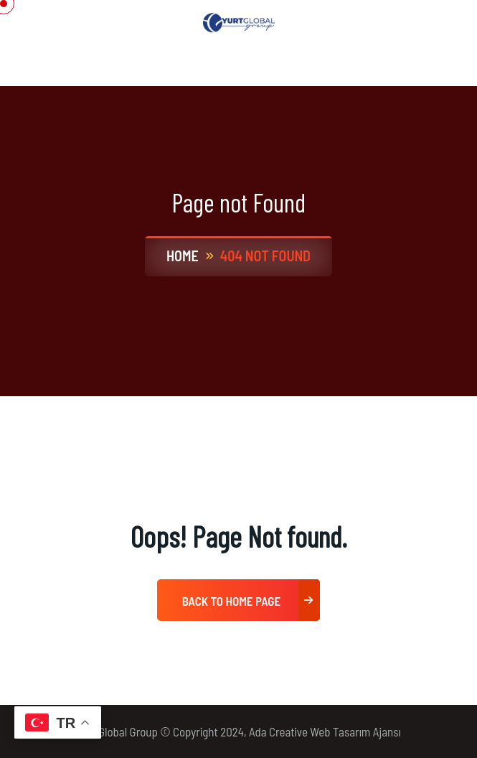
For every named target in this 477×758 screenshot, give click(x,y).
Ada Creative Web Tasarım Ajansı (325, 731)
